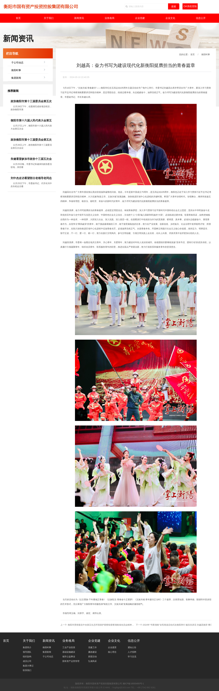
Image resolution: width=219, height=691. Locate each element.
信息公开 (201, 18)
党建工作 (92, 647)
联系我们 (27, 670)
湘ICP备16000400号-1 (133, 683)
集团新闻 (16, 78)
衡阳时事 (16, 70)
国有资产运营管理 (70, 661)
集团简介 (27, 647)
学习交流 (132, 656)
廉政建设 (92, 652)
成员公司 (27, 661)
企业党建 (140, 18)
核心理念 (112, 652)
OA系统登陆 (190, 6)
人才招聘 (132, 652)
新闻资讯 (79, 18)
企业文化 (170, 18)
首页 (18, 18)
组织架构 (27, 656)
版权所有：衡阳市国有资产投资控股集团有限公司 (98, 683)
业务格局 (109, 18)
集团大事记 (28, 665)
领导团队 (27, 652)
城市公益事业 (68, 656)
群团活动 (92, 656)
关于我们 (49, 18)
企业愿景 (112, 647)
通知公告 (132, 647)
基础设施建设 (68, 652)
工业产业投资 (68, 647)
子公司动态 (17, 62)
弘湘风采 (92, 661)
